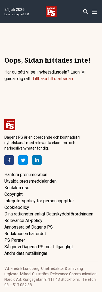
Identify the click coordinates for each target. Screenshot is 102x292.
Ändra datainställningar (25, 253)
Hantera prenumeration (25, 174)
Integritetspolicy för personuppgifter (39, 200)
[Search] (85, 11)
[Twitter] (23, 160)
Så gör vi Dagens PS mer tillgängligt (38, 246)
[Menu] (94, 11)
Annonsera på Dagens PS (28, 227)
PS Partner (14, 240)
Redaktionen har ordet (25, 233)
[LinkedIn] (37, 160)
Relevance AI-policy (23, 220)
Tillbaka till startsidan (52, 78)
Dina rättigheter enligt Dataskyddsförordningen (48, 214)
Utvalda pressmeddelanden (30, 181)
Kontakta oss (16, 187)
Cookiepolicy (16, 207)
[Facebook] (9, 160)
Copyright (13, 194)
